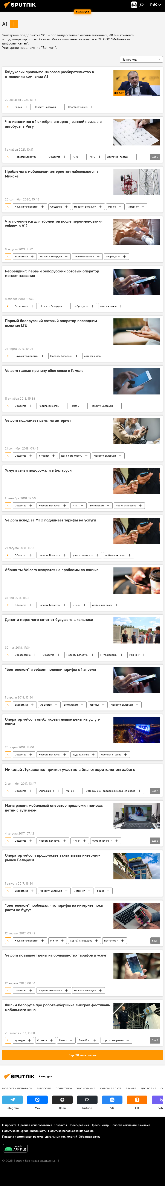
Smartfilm (84, 1040)
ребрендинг (113, 256)
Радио (18, 107)
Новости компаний (123, 1125)
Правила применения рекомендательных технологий (39, 1137)
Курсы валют (110, 1088)
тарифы (94, 704)
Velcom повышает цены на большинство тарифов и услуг (56, 955)
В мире (130, 1088)
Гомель (75, 405)
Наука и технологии (26, 206)
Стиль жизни (46, 790)
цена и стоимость (71, 455)
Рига (75, 156)
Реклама (144, 1125)
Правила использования (35, 1125)
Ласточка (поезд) (117, 156)
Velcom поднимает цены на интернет (38, 420)
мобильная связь (48, 405)
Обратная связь (89, 1137)
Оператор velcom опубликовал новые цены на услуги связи (52, 721)
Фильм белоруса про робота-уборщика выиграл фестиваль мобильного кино (57, 1007)
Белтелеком (97, 505)
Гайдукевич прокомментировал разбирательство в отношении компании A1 (49, 74)
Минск (112, 206)
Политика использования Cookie (71, 1131)
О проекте (9, 1125)
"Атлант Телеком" (102, 840)
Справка (42, 1040)
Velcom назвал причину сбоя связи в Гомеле (44, 370)
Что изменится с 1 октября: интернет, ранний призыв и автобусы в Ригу (53, 124)
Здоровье (148, 1088)
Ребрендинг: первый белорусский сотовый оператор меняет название (52, 273)
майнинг (134, 654)
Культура (20, 1040)
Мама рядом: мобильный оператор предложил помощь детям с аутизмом (54, 808)
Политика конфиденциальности (24, 1131)
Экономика (21, 256)
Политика (63, 1088)
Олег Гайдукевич (77, 107)
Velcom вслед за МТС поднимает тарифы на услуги (50, 520)
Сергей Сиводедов (81, 940)
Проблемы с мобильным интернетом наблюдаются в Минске (51, 174)
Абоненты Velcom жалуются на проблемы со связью (51, 569)
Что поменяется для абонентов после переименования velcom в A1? (53, 223)
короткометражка (113, 1040)
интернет (133, 206)
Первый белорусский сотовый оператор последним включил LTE (51, 323)
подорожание (80, 754)
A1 (4, 24)
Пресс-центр (100, 1125)
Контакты (60, 1125)
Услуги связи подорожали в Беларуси (38, 470)
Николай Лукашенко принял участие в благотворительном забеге (70, 769)
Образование (23, 654)
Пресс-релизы (79, 1125)
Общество (54, 156)
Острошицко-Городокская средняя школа (110, 790)
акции (100, 890)
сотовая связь (108, 306)
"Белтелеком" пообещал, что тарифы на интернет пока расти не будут (54, 907)
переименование (84, 256)
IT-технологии (108, 654)
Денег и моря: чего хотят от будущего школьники (49, 619)
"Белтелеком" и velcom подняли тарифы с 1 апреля (50, 669)
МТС (92, 156)
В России (44, 1088)
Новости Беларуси (45, 107)
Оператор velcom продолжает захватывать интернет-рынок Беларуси (52, 857)
